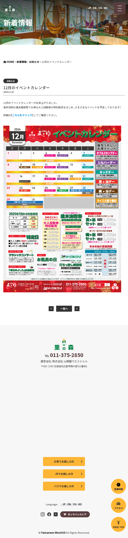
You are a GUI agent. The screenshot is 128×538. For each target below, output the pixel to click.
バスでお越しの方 (64, 486)
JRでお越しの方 (64, 474)
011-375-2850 (66, 354)
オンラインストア (77, 514)
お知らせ (11, 81)
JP (89, 8)
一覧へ (64, 308)
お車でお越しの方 (64, 461)
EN (94, 8)
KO (106, 8)
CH (100, 8)
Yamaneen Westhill (53, 532)
